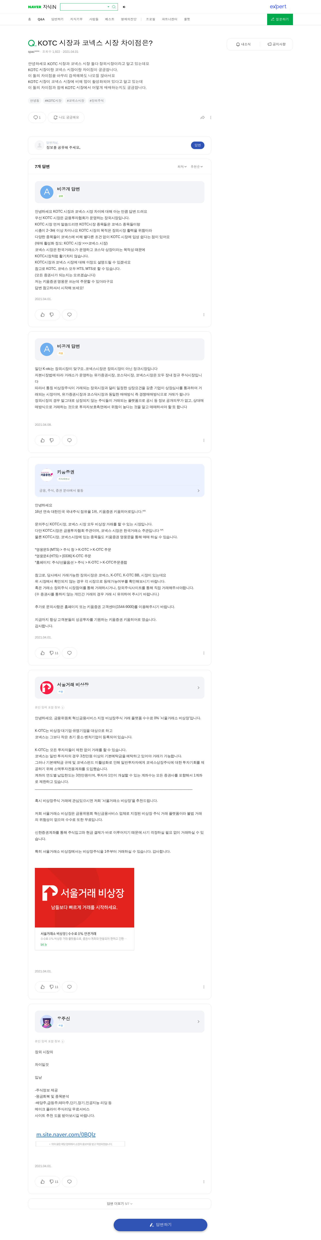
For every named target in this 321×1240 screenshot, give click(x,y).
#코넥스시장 (75, 100)
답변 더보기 (119, 1204)
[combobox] (86, 7)
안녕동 (34, 100)
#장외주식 (97, 100)
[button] (280, 19)
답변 (197, 145)
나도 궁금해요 (67, 119)
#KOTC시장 (53, 100)
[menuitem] (29, 19)
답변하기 (160, 1225)
